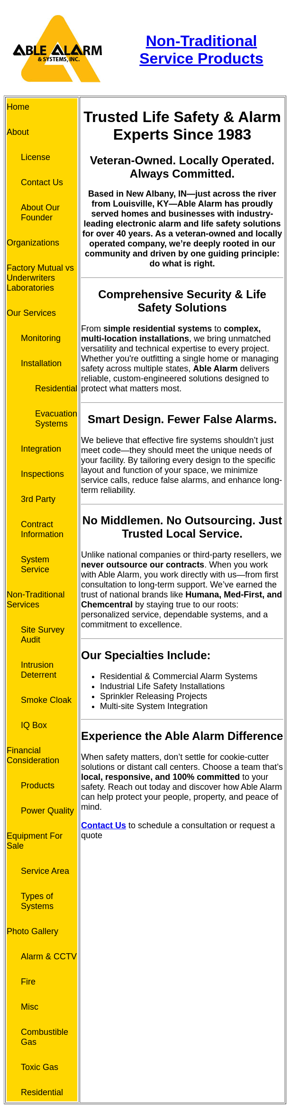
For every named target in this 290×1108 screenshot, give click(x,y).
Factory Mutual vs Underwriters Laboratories (40, 278)
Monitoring (41, 338)
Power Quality (47, 810)
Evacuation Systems (56, 418)
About (18, 132)
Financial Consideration (33, 755)
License (35, 157)
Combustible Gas (44, 1037)
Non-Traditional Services (35, 599)
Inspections (42, 474)
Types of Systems (37, 901)
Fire (28, 981)
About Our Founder (40, 212)
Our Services (31, 313)
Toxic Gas (39, 1067)
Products (37, 785)
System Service (35, 564)
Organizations (33, 242)
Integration (41, 449)
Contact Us (42, 182)
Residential (56, 388)
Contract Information (42, 529)
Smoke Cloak (46, 700)
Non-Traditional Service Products (201, 49)
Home (18, 107)
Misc (29, 1007)
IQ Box (34, 725)
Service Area (45, 871)
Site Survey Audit (42, 634)
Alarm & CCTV (49, 956)
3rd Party (38, 499)
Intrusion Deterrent (38, 670)
